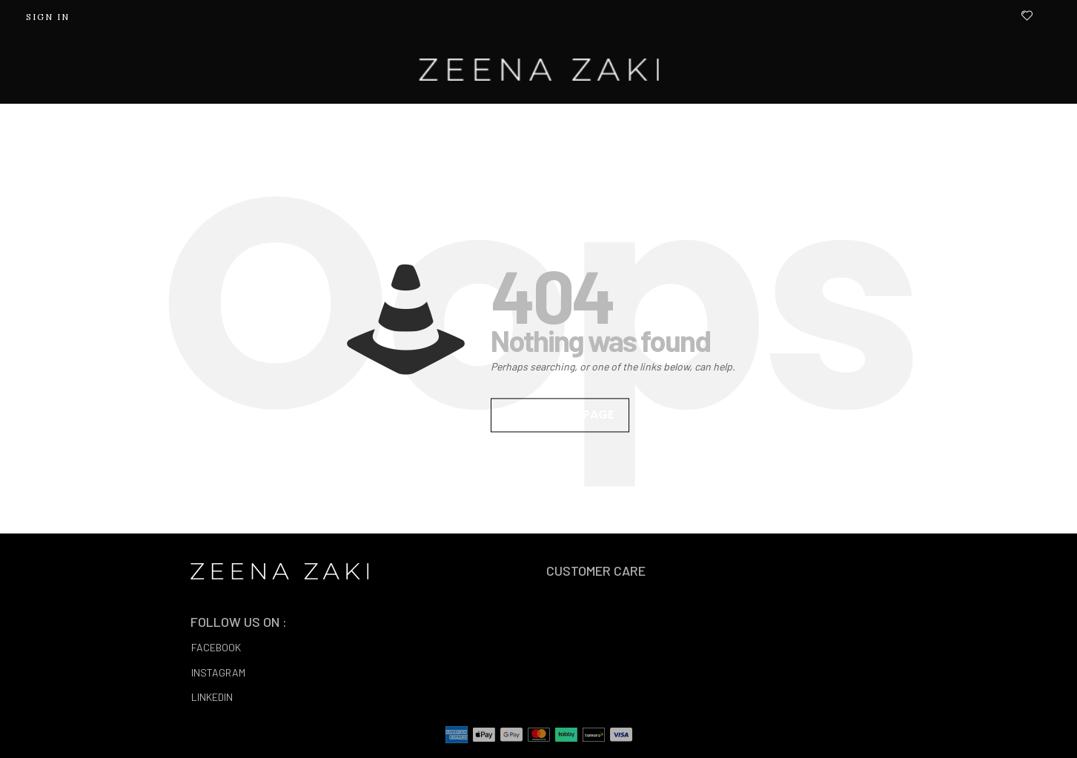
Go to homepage (560, 414)
